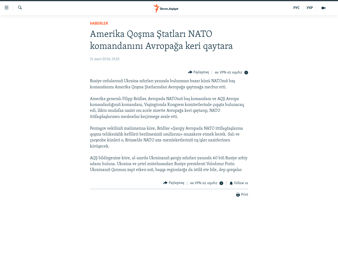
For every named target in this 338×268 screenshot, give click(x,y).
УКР (310, 8)
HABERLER (99, 23)
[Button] (198, 72)
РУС (296, 8)
